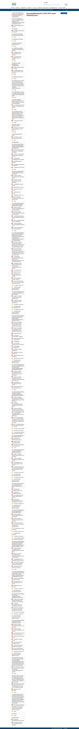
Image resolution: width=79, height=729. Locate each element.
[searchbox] (54, 4)
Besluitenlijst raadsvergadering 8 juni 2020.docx (18, 720)
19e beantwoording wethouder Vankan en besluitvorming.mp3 (18, 539)
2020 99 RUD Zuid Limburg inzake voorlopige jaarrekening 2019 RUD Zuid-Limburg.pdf (17, 563)
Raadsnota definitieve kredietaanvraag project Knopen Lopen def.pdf (17, 515)
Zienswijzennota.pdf (16, 333)
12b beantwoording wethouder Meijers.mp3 (16, 307)
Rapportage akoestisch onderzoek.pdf (17, 350)
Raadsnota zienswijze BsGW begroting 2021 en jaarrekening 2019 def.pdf (18, 151)
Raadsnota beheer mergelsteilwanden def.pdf (16, 439)
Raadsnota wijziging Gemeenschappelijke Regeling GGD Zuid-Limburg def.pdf (18, 209)
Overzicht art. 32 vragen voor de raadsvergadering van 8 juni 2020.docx (18, 129)
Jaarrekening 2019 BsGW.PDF (18, 167)
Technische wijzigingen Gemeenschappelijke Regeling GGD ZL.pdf (18, 224)
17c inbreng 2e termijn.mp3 (17, 477)
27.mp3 (14, 715)
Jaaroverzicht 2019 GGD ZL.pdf (17, 190)
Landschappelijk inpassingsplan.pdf (15, 347)
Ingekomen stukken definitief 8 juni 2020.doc (18, 68)
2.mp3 (14, 40)
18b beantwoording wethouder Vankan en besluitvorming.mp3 (16, 506)
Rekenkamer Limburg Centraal (43, 7)
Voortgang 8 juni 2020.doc (17, 120)
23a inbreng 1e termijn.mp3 (17, 651)
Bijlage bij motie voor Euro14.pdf (16, 690)
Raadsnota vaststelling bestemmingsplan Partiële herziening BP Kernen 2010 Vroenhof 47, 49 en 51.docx (17, 330)
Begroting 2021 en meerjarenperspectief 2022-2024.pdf (17, 275)
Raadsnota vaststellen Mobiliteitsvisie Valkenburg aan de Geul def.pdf (18, 455)
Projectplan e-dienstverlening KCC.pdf (18, 637)
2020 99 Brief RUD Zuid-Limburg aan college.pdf (17, 567)
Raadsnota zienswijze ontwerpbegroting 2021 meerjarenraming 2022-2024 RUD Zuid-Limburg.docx (18, 555)
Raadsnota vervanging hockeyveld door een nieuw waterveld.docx (17, 301)
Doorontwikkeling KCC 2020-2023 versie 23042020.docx (18, 634)
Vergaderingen (23, 7)
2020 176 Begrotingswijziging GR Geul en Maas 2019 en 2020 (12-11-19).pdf (18, 425)
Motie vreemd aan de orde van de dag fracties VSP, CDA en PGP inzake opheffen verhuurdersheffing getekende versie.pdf (18, 669)
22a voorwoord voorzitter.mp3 (18, 612)
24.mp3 (14, 673)
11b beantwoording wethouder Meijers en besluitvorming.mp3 (16, 288)
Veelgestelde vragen (53, 7)
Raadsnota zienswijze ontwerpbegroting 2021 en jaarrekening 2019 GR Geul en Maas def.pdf (17, 373)
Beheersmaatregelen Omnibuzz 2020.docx (16, 279)
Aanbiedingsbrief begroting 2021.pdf (17, 185)
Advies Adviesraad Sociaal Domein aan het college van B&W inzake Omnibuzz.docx (18, 282)
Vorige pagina (64, 13)
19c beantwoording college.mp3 (16, 534)
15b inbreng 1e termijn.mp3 (17, 430)
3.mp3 (14, 46)
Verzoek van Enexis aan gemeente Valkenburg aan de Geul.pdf (17, 582)
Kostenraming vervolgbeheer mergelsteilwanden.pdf (18, 445)
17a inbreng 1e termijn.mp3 (17, 472)
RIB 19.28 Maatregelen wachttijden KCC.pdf (17, 643)
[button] (66, 4)
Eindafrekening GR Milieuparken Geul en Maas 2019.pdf (17, 383)
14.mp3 (14, 389)
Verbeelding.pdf (15, 341)
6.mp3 (14, 131)
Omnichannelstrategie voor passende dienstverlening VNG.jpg (18, 649)
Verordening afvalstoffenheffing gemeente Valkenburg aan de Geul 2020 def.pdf (17, 404)
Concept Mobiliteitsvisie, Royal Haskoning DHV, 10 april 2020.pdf (17, 464)
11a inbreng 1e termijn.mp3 (17, 285)
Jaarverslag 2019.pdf (16, 270)
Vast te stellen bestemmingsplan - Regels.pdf (17, 336)
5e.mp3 (14, 122)
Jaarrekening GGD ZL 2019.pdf (16, 193)
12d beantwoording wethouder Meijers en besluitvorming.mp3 (16, 312)
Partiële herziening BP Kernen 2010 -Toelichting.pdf (18, 339)
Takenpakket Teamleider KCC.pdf (17, 640)
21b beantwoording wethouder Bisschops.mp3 (16, 591)
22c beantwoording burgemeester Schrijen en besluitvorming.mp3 (16, 617)
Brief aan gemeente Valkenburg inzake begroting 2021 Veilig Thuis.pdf (18, 198)
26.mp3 (14, 711)
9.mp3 (14, 201)
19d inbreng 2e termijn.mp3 (17, 536)
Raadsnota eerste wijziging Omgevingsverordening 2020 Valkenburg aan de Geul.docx (17, 609)
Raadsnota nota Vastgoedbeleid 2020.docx (16, 493)
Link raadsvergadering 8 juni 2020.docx (18, 26)
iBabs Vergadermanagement (57, 728)
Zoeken (45, 2)
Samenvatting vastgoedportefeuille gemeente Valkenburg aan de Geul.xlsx (17, 500)
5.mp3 (14, 74)
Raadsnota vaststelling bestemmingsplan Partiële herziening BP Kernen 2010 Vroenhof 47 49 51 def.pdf (17, 324)
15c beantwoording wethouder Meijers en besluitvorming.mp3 (18, 433)
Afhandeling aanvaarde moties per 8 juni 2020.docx (17, 138)
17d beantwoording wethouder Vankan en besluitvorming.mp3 (16, 480)
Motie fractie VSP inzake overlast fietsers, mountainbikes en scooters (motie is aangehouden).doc (18, 524)
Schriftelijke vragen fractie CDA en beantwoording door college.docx (17, 723)
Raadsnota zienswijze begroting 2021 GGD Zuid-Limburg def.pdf (18, 177)
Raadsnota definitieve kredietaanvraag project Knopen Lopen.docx (17, 520)
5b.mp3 (14, 89)
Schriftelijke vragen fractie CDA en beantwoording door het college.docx (17, 71)
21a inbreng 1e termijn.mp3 (17, 588)
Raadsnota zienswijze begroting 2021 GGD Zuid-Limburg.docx (16, 181)
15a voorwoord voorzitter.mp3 (18, 428)
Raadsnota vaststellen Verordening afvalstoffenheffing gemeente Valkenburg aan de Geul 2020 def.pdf (18, 399)
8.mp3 (14, 169)
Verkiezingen (17, 7)
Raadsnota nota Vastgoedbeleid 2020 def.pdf (17, 490)
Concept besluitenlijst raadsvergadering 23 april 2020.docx (16, 53)
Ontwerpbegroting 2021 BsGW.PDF (17, 162)
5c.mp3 (14, 97)
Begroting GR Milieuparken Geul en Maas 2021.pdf (17, 387)
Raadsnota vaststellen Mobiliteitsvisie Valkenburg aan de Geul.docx (18, 459)
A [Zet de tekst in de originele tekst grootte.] (63, 9)
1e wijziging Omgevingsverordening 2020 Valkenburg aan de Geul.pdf (17, 605)
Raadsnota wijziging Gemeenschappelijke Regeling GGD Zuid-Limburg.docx (18, 213)
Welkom (12, 7)
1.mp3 (14, 37)
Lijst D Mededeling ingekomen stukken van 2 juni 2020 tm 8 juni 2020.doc (18, 106)
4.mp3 (14, 61)
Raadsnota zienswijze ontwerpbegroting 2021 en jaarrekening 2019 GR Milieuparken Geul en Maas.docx (18, 378)
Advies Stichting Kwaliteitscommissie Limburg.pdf (18, 344)
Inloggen (65, 728)
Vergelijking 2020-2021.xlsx (17, 195)
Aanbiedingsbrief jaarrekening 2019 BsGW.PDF (18, 165)
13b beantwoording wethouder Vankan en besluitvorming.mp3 (16, 361)
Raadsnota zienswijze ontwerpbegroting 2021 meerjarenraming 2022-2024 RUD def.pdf (18, 550)
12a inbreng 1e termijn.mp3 (17, 304)
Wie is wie (34, 7)
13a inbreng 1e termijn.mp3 (17, 358)
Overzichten (29, 7)
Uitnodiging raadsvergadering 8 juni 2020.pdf (18, 31)
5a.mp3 (14, 78)
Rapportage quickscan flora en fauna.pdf (17, 356)
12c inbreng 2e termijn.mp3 (17, 309)
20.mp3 (14, 569)
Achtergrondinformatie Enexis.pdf (17, 586)
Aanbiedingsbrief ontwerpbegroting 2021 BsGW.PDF (18, 159)
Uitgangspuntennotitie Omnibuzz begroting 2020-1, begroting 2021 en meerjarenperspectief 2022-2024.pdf (17, 266)
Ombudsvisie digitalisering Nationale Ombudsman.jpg (17, 646)
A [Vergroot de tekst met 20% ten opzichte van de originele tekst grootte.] (65, 9)
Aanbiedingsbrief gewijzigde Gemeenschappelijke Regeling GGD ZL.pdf (18, 217)
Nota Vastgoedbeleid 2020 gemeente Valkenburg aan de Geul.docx (17, 496)
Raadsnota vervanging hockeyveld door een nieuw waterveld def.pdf (17, 297)
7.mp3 (14, 140)
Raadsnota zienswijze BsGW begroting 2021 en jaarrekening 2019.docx (18, 155)
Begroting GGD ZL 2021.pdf (18, 187)
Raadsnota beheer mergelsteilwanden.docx (16, 442)
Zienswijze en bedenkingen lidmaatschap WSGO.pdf (17, 228)
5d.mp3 (14, 109)
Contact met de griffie (62, 7)
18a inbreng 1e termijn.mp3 (17, 503)
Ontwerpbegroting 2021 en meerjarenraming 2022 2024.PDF (18, 560)
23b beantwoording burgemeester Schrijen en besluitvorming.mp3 (16, 654)
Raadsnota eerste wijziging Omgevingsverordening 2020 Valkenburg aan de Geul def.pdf (17, 600)
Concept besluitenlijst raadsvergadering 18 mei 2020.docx (16, 58)
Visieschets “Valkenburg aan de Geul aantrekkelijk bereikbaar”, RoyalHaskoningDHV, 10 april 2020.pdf (18, 468)
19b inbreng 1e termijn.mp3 (17, 531)
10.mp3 (14, 230)
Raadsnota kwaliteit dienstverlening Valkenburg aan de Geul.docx (18, 630)
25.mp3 (14, 692)
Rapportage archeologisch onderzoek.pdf (17, 353)
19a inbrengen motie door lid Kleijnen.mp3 (18, 529)
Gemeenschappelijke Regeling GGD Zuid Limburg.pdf (18, 221)
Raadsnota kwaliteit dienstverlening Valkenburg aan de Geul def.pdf (18, 626)
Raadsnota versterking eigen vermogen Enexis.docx (18, 579)
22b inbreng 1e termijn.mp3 (17, 613)
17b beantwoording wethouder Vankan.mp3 (16, 475)
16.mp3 (14, 447)
